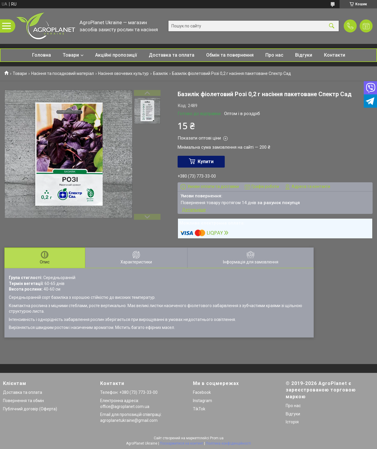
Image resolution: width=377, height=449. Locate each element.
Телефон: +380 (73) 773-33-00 (129, 392)
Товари (71, 55)
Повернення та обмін (23, 400)
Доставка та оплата (171, 55)
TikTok (199, 409)
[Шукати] (332, 26)
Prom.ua (217, 438)
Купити (206, 161)
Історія (292, 421)
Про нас (274, 55)
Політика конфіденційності (228, 443)
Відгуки (303, 55)
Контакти (334, 55)
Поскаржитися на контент (181, 443)
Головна (41, 55)
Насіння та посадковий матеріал (62, 73)
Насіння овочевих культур (123, 73)
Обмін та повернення (230, 55)
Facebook (202, 392)
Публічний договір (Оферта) (30, 409)
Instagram (202, 400)
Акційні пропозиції (116, 55)
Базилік (160, 73)
